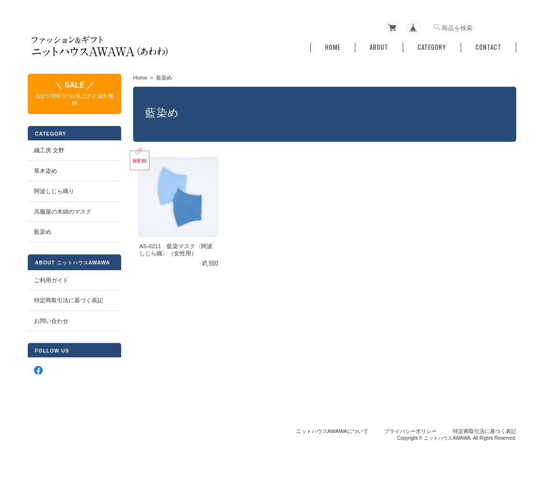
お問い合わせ (51, 321)
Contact (488, 47)
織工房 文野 (49, 150)
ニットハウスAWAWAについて (332, 431)
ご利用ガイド (51, 280)
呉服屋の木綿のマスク (62, 211)
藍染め (42, 232)
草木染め (45, 171)
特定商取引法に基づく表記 (68, 300)
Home (332, 47)
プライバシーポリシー (410, 431)
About (379, 47)
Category (432, 47)
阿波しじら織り (54, 191)
